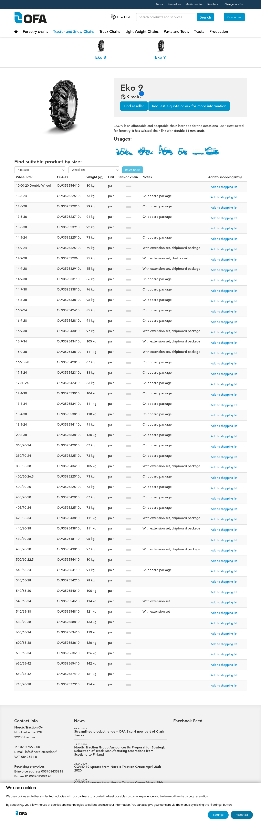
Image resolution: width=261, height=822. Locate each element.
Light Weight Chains (142, 31)
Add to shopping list (224, 187)
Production (218, 31)
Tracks (199, 31)
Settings (218, 814)
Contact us (174, 4)
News (159, 4)
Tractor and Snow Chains (73, 31)
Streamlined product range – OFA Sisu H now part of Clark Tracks (120, 732)
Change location (234, 4)
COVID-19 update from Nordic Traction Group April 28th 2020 (120, 767)
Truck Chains (110, 31)
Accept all (242, 814)
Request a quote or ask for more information (189, 106)
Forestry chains (35, 31)
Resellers (212, 4)
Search (205, 17)
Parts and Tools (176, 31)
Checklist (120, 17)
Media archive (194, 4)
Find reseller (134, 106)
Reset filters (132, 170)
